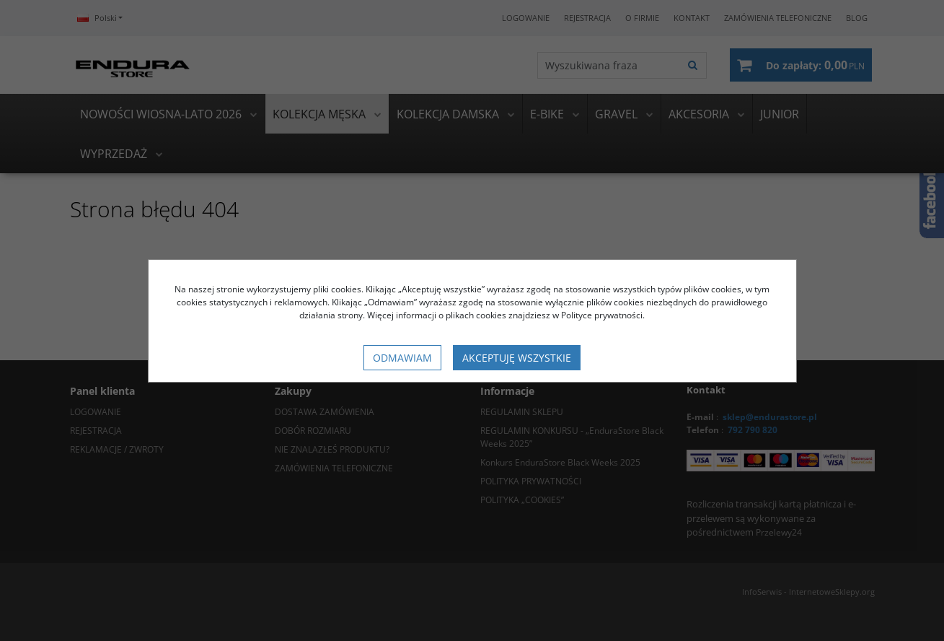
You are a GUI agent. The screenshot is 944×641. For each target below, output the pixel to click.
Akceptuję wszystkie (516, 358)
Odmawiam (402, 358)
